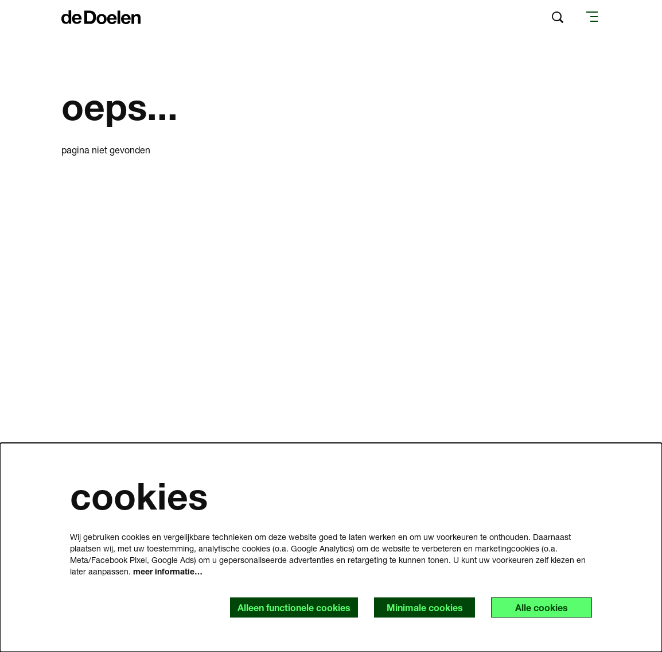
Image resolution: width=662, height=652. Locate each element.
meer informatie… (168, 571)
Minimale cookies (425, 607)
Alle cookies (541, 607)
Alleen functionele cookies (294, 607)
